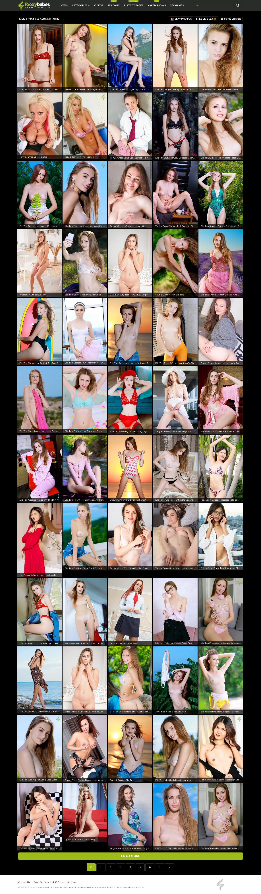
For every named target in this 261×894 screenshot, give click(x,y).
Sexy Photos (181, 18)
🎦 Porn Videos (231, 19)
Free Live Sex (206, 18)
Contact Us (24, 882)
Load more (130, 856)
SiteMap (71, 882)
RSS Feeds (58, 882)
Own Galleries (41, 882)
